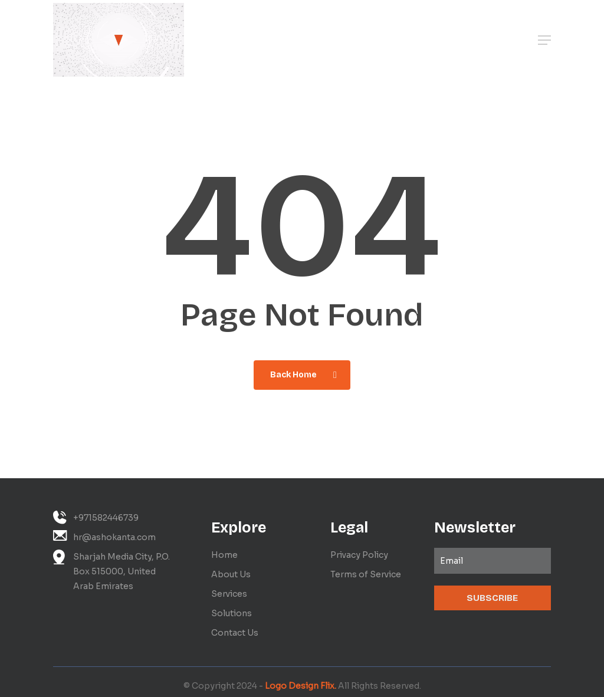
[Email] (492, 561)
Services (229, 593)
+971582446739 (96, 517)
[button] (544, 40)
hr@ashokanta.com (104, 536)
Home (224, 555)
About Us (231, 574)
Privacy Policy (359, 555)
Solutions (231, 613)
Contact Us (234, 632)
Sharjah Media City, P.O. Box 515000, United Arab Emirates (111, 570)
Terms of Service (365, 574)
